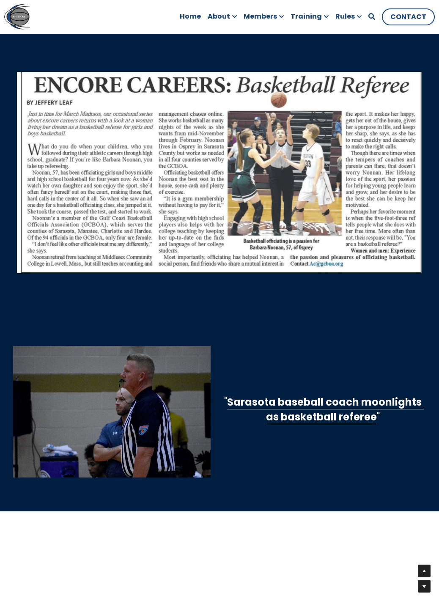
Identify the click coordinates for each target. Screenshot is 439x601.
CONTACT (408, 17)
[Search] (371, 16)
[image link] (17, 16)
